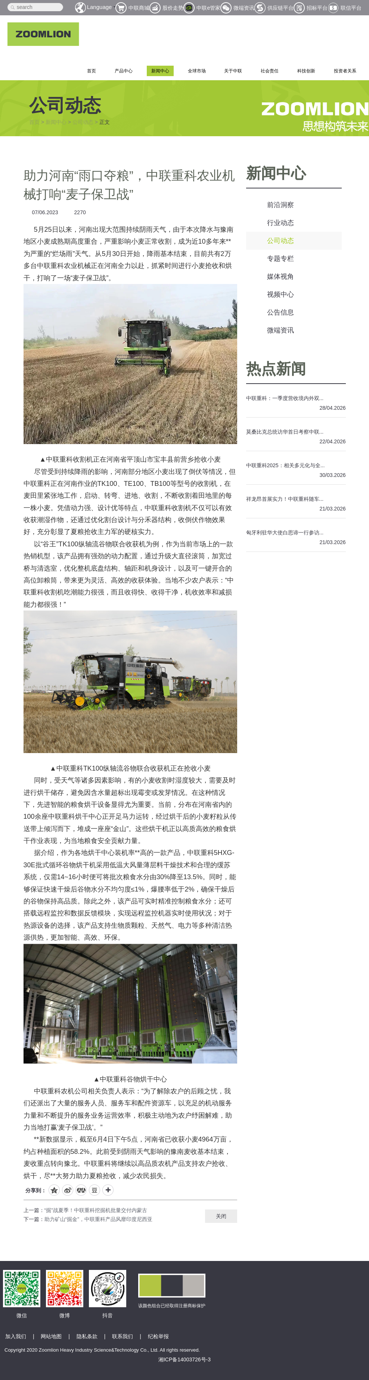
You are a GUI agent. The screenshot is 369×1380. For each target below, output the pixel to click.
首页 (91, 71)
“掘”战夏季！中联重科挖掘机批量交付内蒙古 (95, 1210)
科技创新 (306, 71)
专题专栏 (280, 258)
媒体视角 (280, 276)
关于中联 (233, 71)
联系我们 (122, 1336)
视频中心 (280, 294)
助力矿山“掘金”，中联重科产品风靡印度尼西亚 (98, 1219)
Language (99, 7)
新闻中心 (160, 71)
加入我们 (15, 1336)
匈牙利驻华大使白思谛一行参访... (285, 533)
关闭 (221, 1216)
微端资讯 (280, 330)
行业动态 (280, 223)
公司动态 (82, 122)
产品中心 (124, 71)
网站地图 (51, 1336)
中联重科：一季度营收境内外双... (285, 398)
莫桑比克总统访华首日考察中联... (285, 432)
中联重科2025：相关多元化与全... (285, 465)
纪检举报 (158, 1336)
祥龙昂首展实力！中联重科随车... (285, 499)
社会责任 (270, 71)
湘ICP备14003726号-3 (184, 1359)
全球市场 (197, 71)
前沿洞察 (280, 205)
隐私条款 (87, 1336)
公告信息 (280, 312)
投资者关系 (345, 71)
